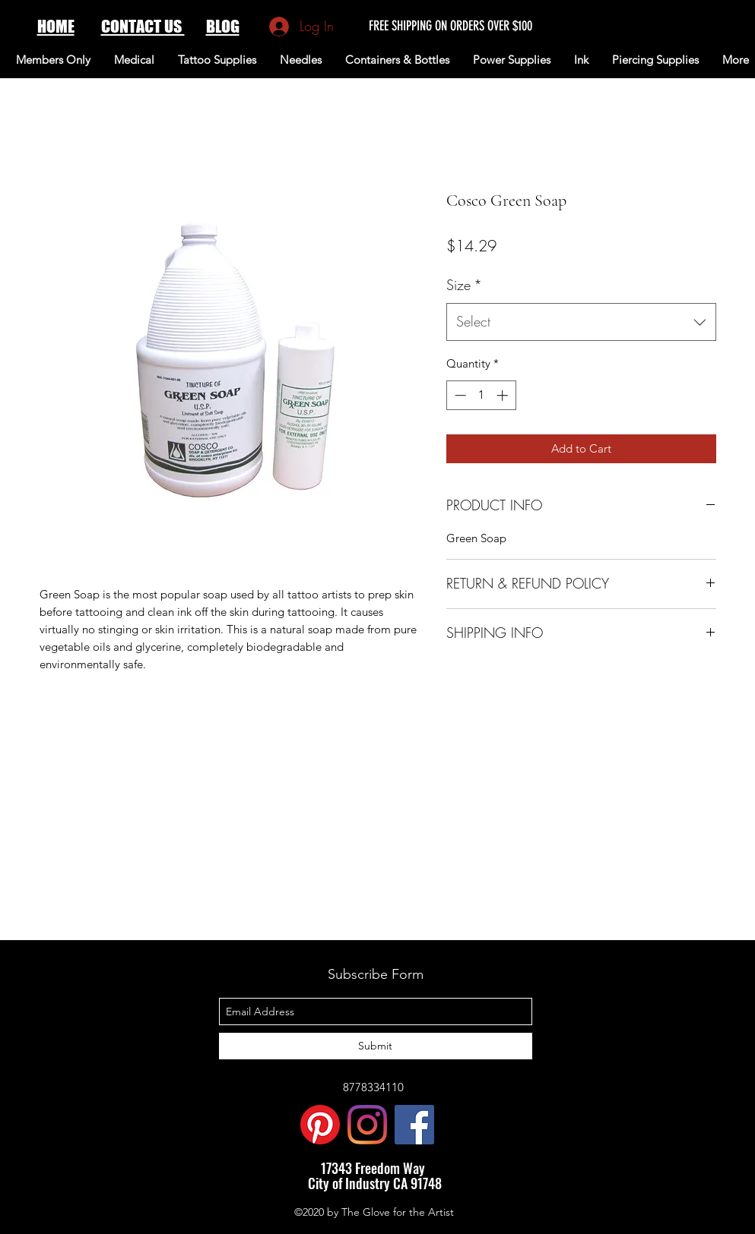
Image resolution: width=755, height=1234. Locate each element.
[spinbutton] (480, 395)
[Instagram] (367, 1124)
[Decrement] (459, 395)
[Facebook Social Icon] (414, 1124)
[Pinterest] (320, 1124)
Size (464, 285)
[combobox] (581, 322)
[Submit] (375, 1046)
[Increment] (503, 395)
